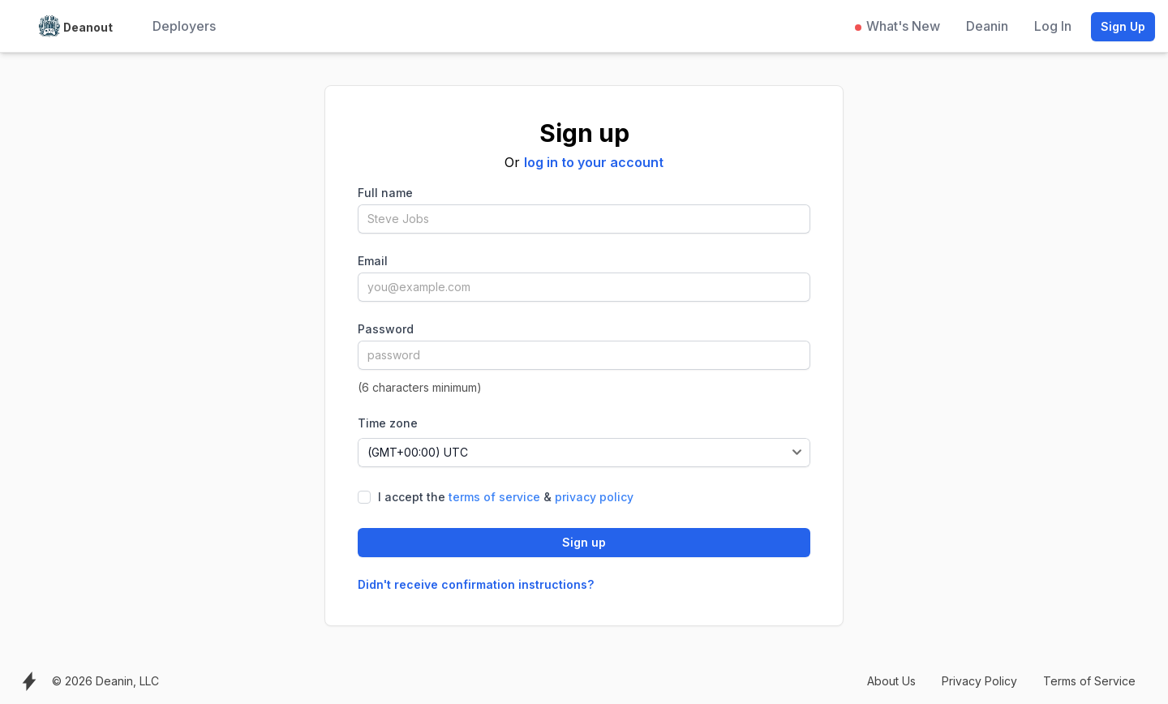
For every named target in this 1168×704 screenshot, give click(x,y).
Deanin (987, 26)
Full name (385, 193)
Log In (1052, 26)
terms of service (494, 497)
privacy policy (594, 497)
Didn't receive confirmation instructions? (476, 584)
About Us (891, 681)
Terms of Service (1089, 681)
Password (386, 329)
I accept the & (505, 497)
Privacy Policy (979, 681)
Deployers (184, 26)
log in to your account (593, 162)
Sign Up (1123, 26)
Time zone (388, 423)
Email (373, 261)
